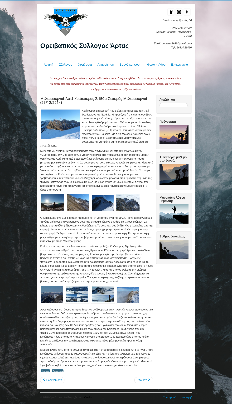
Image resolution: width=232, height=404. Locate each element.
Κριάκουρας (58, 371)
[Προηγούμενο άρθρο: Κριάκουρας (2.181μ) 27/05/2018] (52, 380)
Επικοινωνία (179, 64)
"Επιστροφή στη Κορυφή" (177, 397)
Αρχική (48, 64)
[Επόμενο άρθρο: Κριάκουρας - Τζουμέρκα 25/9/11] (143, 380)
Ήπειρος (45, 371)
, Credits (87, 397)
